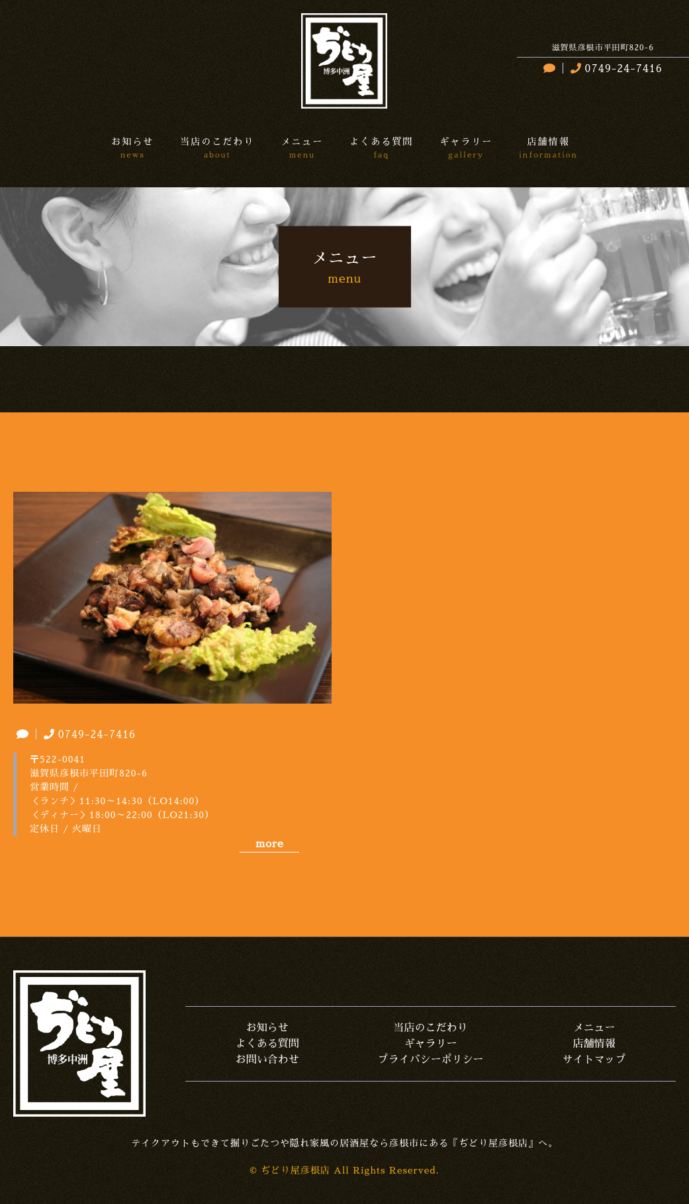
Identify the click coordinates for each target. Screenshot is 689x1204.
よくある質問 (267, 1044)
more (269, 844)
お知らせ (267, 1028)
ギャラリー (430, 1044)
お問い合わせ (267, 1059)
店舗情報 (594, 1044)
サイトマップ (594, 1059)
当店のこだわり (431, 1028)
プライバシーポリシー (431, 1059)
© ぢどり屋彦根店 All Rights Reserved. (344, 1170)
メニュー (594, 1028)
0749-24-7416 (615, 69)
